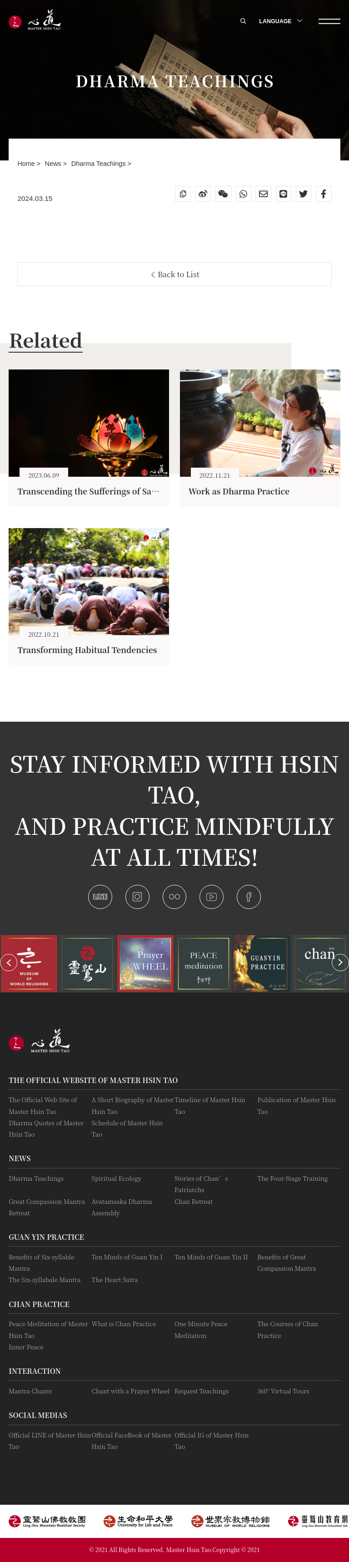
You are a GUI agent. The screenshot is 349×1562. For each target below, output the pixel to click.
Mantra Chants (30, 1391)
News (54, 163)
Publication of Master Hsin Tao (296, 1105)
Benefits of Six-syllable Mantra (41, 1263)
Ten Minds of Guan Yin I (127, 1257)
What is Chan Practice (124, 1323)
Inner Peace (26, 1346)
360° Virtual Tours (283, 1391)
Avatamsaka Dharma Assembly (122, 1207)
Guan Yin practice (46, 1237)
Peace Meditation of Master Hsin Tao (48, 1329)
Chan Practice (39, 1304)
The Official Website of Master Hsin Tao (93, 1080)
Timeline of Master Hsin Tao (209, 1105)
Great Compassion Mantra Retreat (47, 1207)
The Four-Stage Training (292, 1178)
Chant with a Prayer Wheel (131, 1391)
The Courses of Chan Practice (287, 1329)
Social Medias (38, 1415)
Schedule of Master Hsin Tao (127, 1128)
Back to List (175, 274)
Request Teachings (201, 1391)
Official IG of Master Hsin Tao (211, 1441)
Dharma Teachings (99, 163)
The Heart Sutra (115, 1279)
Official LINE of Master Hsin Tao (50, 1441)
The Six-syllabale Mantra (44, 1279)
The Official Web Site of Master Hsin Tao (43, 1105)
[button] (8, 962)
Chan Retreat (193, 1201)
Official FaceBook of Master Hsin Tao (132, 1441)
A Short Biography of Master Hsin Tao (133, 1105)
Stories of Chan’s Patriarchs (201, 1184)
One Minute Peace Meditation (201, 1329)
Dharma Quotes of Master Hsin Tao (46, 1128)
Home (26, 163)
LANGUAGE (280, 21)
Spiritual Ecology (117, 1178)
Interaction (35, 1371)
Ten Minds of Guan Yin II (211, 1257)
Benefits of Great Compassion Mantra (286, 1263)
